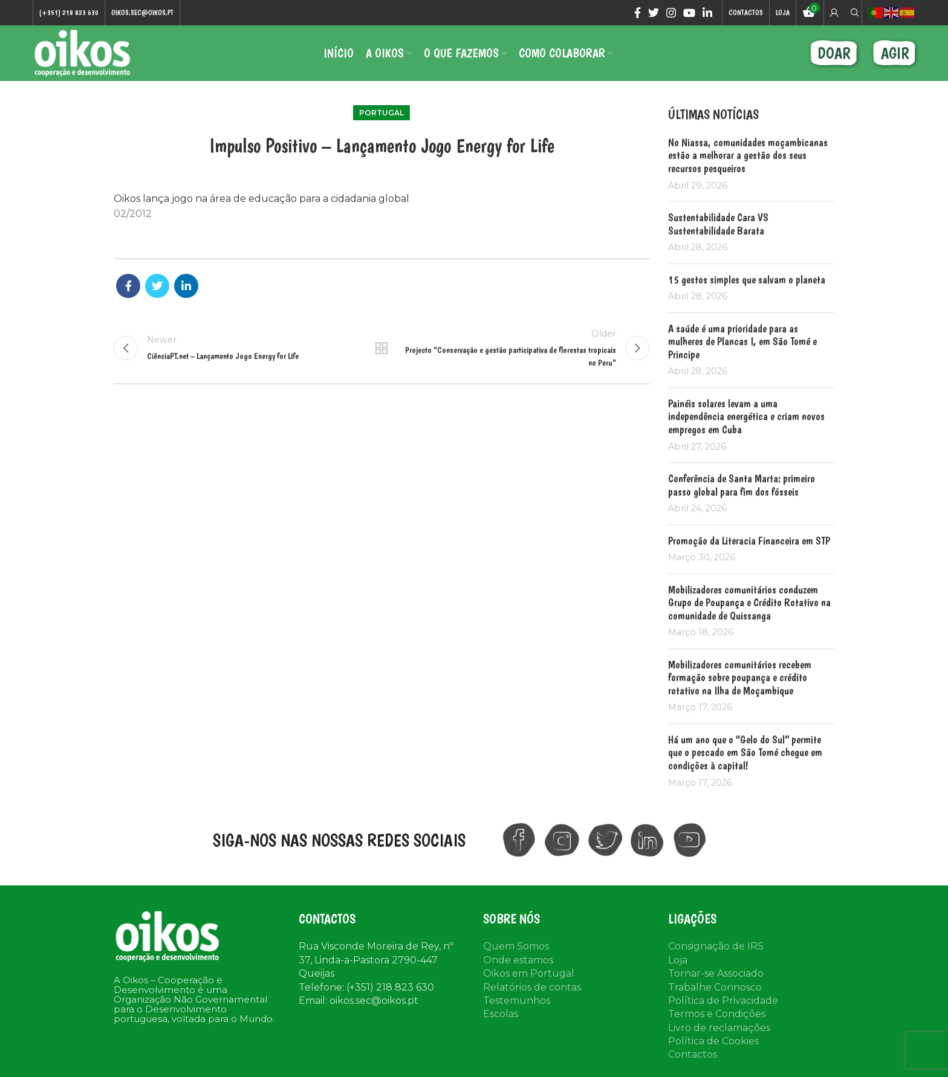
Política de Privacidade (723, 1002)
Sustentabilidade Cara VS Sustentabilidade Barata (718, 226)
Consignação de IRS (716, 948)
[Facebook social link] (637, 13)
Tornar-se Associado (716, 975)
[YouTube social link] (689, 13)
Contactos (692, 1056)
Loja (677, 962)
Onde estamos (518, 962)
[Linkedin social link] (707, 13)
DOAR (834, 54)
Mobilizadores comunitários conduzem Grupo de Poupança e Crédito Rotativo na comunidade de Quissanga (749, 603)
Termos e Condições (716, 1015)
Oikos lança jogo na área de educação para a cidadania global (261, 200)
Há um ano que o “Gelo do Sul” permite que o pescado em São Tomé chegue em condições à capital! (745, 754)
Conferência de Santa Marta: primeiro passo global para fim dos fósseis (741, 487)
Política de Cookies (713, 1043)
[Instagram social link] (671, 13)
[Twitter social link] (653, 13)
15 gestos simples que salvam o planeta (746, 281)
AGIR (895, 54)
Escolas (500, 1015)
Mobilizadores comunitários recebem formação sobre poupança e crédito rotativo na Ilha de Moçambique (739, 679)
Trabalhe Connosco (715, 988)
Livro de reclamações (719, 1029)
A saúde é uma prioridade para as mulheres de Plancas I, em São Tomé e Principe (742, 343)
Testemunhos (516, 1002)
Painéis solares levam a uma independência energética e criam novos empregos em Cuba (746, 418)
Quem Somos (516, 948)
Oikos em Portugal (528, 975)
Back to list (381, 350)
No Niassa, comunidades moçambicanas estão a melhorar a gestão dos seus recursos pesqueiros (748, 157)
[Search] (853, 13)
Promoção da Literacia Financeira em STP (749, 541)
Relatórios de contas (532, 988)
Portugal (381, 114)
